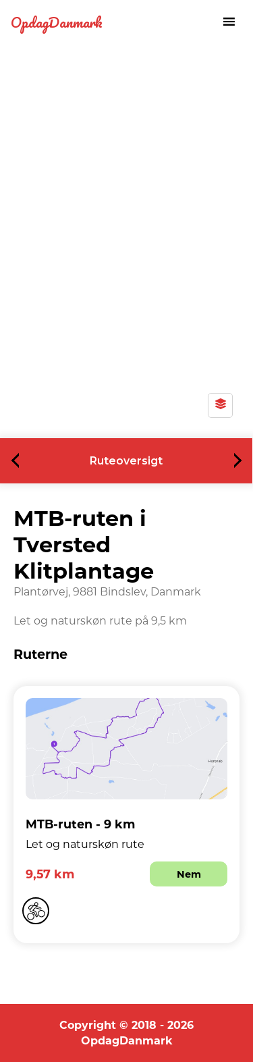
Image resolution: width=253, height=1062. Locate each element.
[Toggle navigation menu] (228, 21)
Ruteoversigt (126, 460)
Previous (19, 461)
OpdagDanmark (57, 22)
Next (234, 461)
